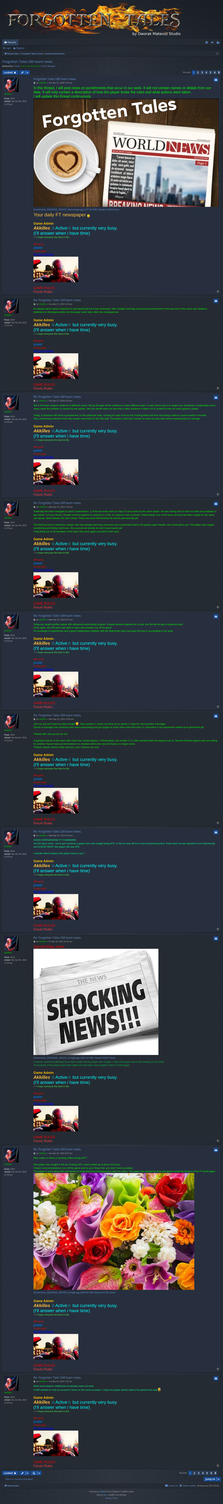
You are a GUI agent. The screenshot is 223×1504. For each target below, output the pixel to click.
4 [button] (206, 72)
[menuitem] (206, 42)
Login (8, 48)
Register (20, 48)
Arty (105, 1495)
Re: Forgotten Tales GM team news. (57, 300)
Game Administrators (30, 66)
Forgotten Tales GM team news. (27, 61)
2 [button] (198, 72)
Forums (12, 42)
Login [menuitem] (213, 43)
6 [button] (214, 72)
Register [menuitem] (219, 43)
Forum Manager (48, 66)
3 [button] (202, 72)
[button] (219, 72)
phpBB (102, 1492)
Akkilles (8, 94)
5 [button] (210, 72)
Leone (17, 66)
